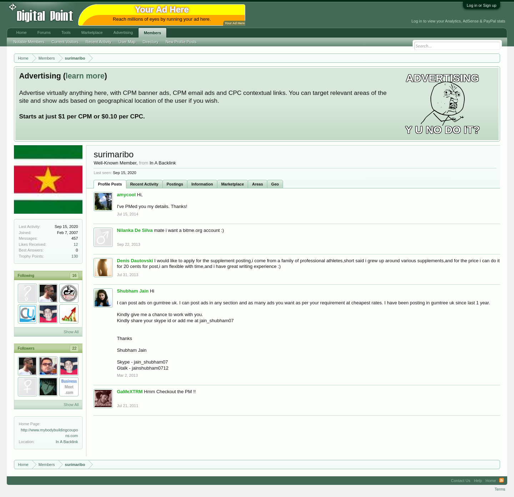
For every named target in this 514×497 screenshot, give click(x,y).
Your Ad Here (235, 23)
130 (74, 256)
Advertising (123, 32)
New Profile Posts (181, 42)
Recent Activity (144, 184)
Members (152, 33)
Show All (71, 332)
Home (21, 32)
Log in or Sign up (481, 5)
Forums (44, 32)
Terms (500, 489)
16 (74, 275)
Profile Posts (110, 184)
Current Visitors (65, 42)
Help (478, 480)
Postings (175, 184)
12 (76, 244)
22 (74, 348)
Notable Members (28, 42)
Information (202, 184)
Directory (150, 42)
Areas (257, 184)
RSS (501, 480)
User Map (127, 42)
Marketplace (232, 184)
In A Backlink (67, 442)
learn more (85, 76)
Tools (66, 32)
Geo (275, 184)
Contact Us (460, 480)
